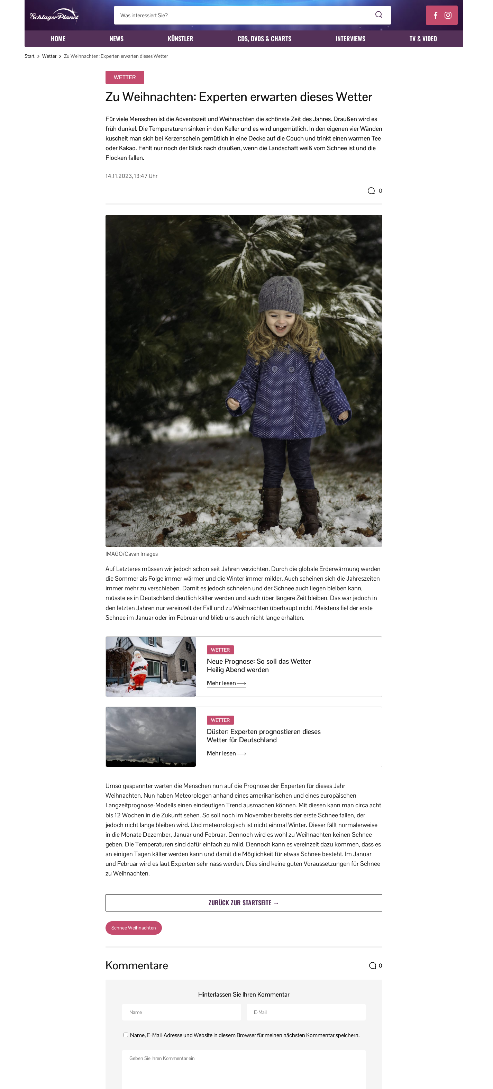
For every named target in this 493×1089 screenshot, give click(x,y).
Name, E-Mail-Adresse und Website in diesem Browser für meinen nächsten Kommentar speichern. (244, 1034)
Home (58, 38)
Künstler (180, 38)
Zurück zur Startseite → (244, 902)
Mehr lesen (226, 683)
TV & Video (423, 38)
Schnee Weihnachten (133, 928)
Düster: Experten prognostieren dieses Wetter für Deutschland (264, 735)
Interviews (350, 38)
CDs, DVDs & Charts (264, 38)
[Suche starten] (379, 15)
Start (30, 56)
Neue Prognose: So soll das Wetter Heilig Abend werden (259, 665)
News (117, 38)
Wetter (49, 56)
